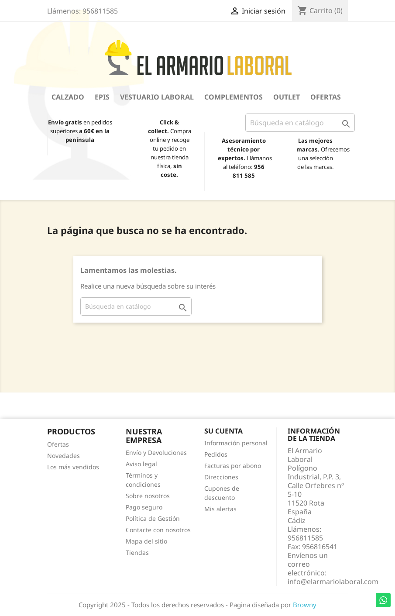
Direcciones (221, 477)
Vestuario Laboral (157, 97)
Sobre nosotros (148, 496)
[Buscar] (300, 123)
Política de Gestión (153, 518)
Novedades (63, 455)
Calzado (68, 97)
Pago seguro (144, 507)
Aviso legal (141, 464)
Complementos (233, 97)
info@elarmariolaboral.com (333, 581)
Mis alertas (220, 509)
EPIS (102, 97)
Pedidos (215, 454)
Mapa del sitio (146, 541)
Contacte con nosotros (158, 530)
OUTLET (286, 97)
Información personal (236, 443)
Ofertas (325, 97)
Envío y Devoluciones (156, 452)
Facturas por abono (232, 465)
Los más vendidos (73, 467)
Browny (304, 604)
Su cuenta (223, 431)
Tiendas (137, 552)
